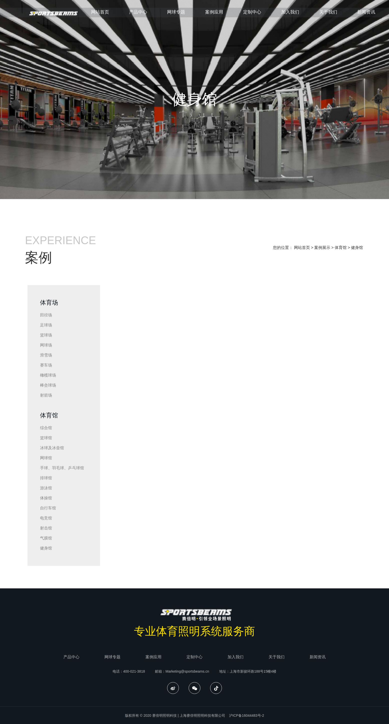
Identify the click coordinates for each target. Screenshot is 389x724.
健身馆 (357, 247)
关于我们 (340, 14)
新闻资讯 (318, 657)
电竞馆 (46, 518)
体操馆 (46, 498)
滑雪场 (46, 355)
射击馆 (46, 528)
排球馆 (46, 478)
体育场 (49, 302)
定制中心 (264, 14)
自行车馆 (48, 508)
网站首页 (112, 14)
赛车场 (46, 365)
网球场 (46, 345)
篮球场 (46, 335)
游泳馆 (46, 488)
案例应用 (226, 14)
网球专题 (188, 14)
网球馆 (46, 458)
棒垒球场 (48, 385)
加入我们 (302, 14)
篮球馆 (46, 438)
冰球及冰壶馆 (52, 448)
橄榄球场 (48, 375)
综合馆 (46, 428)
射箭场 (46, 395)
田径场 (46, 315)
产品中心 (150, 14)
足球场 (46, 325)
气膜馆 (46, 538)
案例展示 (322, 247)
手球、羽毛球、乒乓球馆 (62, 468)
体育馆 (341, 247)
